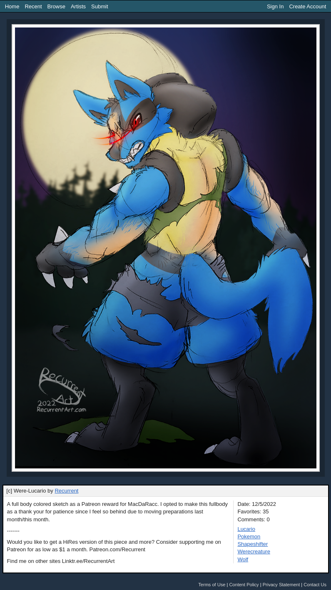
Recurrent (66, 491)
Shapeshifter (252, 544)
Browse (56, 6)
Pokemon (248, 536)
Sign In (275, 6)
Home (12, 6)
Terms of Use (211, 584)
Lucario (246, 529)
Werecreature (253, 551)
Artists (78, 6)
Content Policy (244, 584)
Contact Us (315, 584)
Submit (99, 6)
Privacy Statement (281, 584)
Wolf (242, 559)
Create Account (307, 6)
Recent (33, 6)
